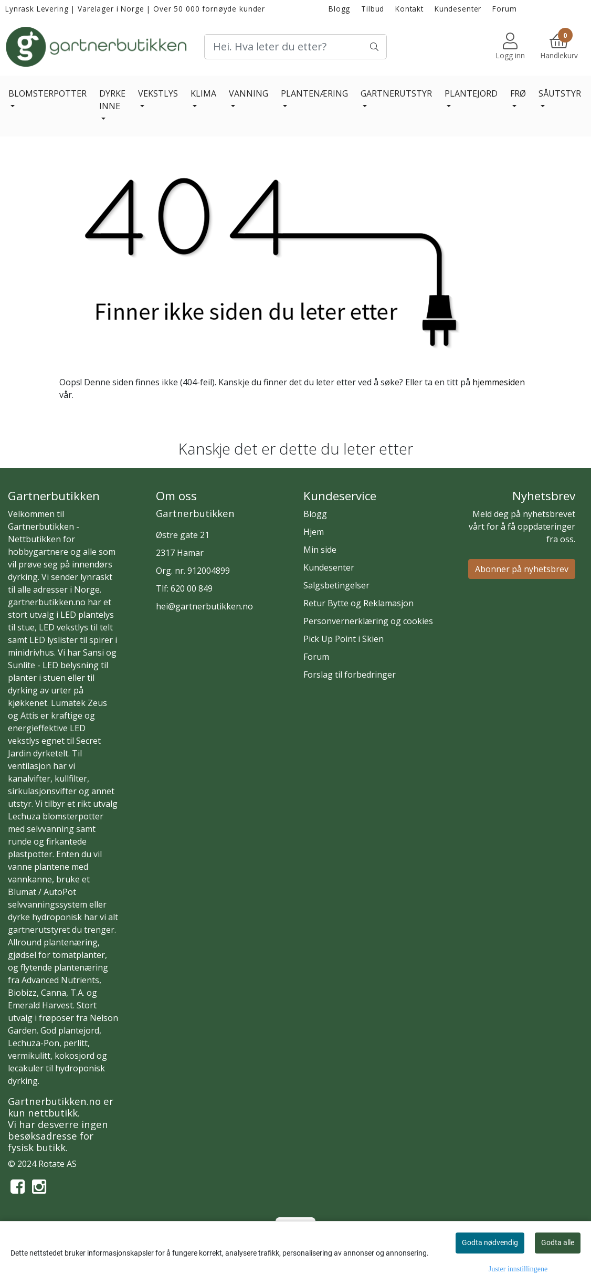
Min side (319, 549)
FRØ (518, 93)
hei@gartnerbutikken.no (204, 606)
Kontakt (409, 9)
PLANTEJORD (471, 93)
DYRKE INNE (112, 100)
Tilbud (372, 9)
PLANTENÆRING (314, 93)
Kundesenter (458, 9)
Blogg (339, 9)
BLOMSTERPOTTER (47, 93)
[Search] (295, 46)
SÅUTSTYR (560, 93)
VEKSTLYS (158, 93)
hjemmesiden (498, 382)
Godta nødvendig (490, 1242)
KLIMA (203, 93)
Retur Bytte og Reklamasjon (358, 603)
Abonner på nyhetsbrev (521, 569)
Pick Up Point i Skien (343, 639)
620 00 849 (192, 588)
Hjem (313, 532)
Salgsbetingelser (336, 585)
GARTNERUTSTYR (396, 93)
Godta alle (557, 1242)
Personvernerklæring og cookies (368, 621)
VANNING (248, 93)
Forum (504, 9)
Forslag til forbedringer (349, 674)
